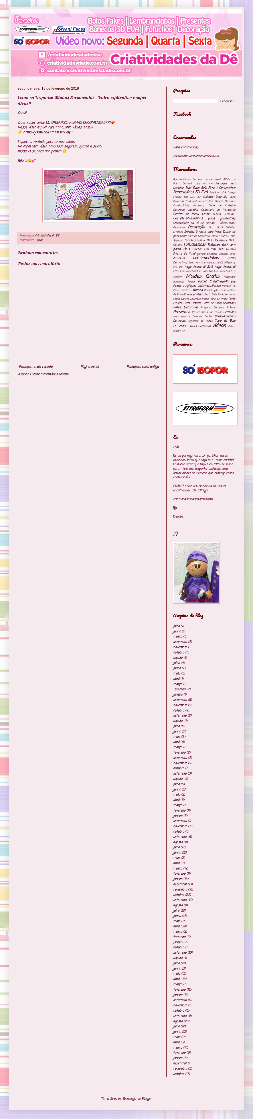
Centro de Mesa (186, 214)
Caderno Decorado (215, 197)
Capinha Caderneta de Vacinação (211, 210)
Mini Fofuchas (188, 271)
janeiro (177, 694)
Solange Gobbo (202, 316)
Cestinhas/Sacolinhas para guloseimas (204, 218)
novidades (178, 282)
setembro (179, 715)
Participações (211, 290)
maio (176, 673)
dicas (219, 227)
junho (177, 631)
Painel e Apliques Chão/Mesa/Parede (196, 286)
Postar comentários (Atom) (49, 374)
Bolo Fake (192, 188)
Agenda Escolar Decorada (188, 179)
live (190, 263)
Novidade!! (229, 277)
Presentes (181, 312)
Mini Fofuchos (205, 271)
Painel (191, 282)
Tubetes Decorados (199, 326)
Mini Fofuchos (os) (224, 271)
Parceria (197, 290)
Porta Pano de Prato (214, 299)
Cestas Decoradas (224, 214)
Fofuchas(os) (194, 244)
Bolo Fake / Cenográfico (218, 188)
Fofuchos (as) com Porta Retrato (213, 249)
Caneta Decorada (225, 201)
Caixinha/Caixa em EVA (199, 201)
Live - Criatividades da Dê (208, 263)
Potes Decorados (185, 307)
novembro (180, 647)
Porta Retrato (192, 303)
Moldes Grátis (202, 276)
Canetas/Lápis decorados (188, 205)
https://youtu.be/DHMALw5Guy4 (47, 132)
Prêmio (231, 307)
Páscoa (224, 290)
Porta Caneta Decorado (187, 299)
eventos (192, 236)
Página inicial (90, 367)
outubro (178, 652)
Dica (210, 227)
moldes (177, 277)
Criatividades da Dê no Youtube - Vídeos (200, 223)
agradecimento (213, 179)
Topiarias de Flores (200, 321)
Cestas (206, 214)
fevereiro (179, 689)
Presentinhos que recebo (207, 312)
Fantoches (204, 236)
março (177, 636)
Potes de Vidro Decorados (218, 303)
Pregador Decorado (212, 307)
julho (176, 626)
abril (176, 679)
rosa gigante (181, 316)
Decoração (196, 227)
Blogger (147, 1099)
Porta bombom (226, 294)
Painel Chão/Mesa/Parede (216, 281)
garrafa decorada (207, 254)
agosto (177, 658)
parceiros (185, 290)
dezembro (180, 642)
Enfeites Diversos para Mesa (202, 232)
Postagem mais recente (35, 367)
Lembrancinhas (206, 258)
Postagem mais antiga (143, 367)
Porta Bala (210, 294)
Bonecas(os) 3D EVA (190, 192)
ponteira (198, 294)
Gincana (223, 254)
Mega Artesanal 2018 (198, 267)
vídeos (39, 240)
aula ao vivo (204, 184)
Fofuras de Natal (184, 254)
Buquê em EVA (217, 192)
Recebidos (229, 312)
